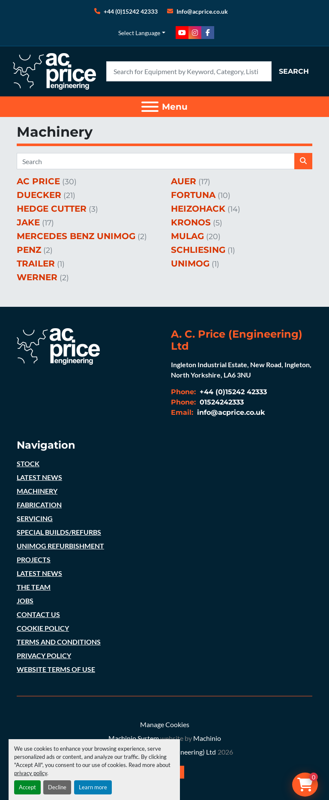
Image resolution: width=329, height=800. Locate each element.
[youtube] (182, 32)
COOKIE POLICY (43, 628)
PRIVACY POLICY (44, 655)
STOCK (28, 463)
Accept (27, 787)
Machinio (207, 738)
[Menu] (150, 106)
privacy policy (30, 773)
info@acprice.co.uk (230, 412)
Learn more (93, 787)
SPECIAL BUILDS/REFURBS (59, 532)
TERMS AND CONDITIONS (59, 642)
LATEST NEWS (39, 477)
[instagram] (194, 32)
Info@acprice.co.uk (202, 11)
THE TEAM (34, 587)
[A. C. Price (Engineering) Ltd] (58, 345)
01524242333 (220, 402)
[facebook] (207, 32)
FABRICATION (39, 504)
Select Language (139, 32)
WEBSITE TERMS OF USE (56, 669)
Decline (57, 787)
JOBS (25, 600)
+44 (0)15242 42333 (131, 11)
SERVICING (35, 518)
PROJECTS (34, 559)
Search (294, 71)
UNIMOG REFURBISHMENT (60, 546)
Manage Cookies (164, 724)
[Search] (189, 71)
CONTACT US (38, 614)
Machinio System (133, 738)
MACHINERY (37, 491)
